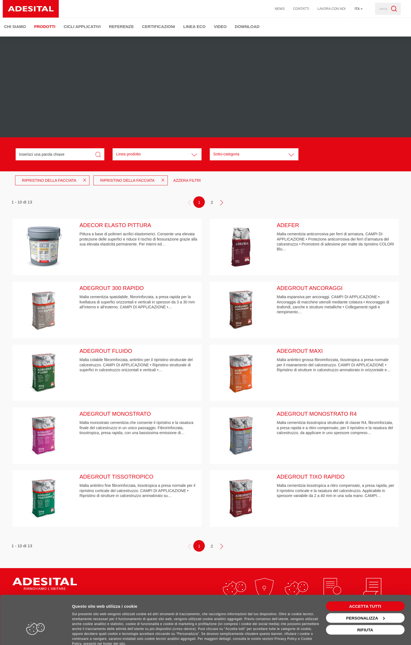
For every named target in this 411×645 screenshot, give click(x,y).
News (280, 9)
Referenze (121, 26)
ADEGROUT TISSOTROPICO (116, 477)
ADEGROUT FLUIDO (106, 351)
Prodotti (44, 26)
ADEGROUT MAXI (300, 351)
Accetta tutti (365, 588)
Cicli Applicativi (82, 26)
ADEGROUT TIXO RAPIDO (311, 477)
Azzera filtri (187, 180)
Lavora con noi (332, 9)
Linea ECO (194, 26)
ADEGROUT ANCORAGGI (310, 288)
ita (359, 9)
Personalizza (365, 600)
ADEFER (288, 225)
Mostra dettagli (87, 634)
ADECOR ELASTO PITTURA (115, 225)
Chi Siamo (15, 26)
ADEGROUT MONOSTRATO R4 (317, 414)
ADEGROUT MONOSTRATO (115, 414)
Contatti (301, 9)
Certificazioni (158, 26)
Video (220, 26)
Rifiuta (365, 612)
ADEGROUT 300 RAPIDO (112, 288)
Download (247, 26)
